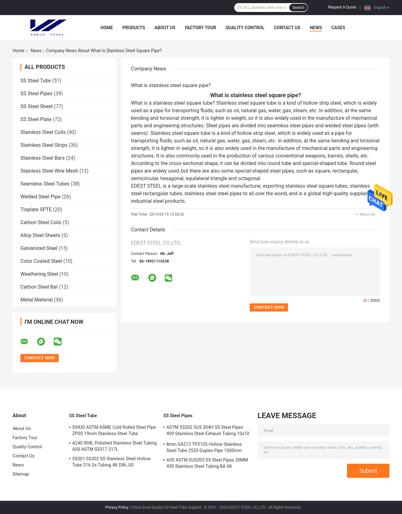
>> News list (365, 214)
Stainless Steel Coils (43, 132)
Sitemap (21, 474)
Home (106, 27)
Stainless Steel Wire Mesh (49, 171)
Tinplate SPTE (36, 210)
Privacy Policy (116, 507)
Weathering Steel (39, 274)
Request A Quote (342, 7)
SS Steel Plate (36, 119)
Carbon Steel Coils (41, 222)
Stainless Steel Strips (44, 145)
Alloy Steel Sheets (40, 235)
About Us (165, 27)
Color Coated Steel (41, 261)
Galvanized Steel (38, 248)
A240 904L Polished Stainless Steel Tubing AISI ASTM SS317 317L (114, 446)
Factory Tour (200, 27)
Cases (338, 27)
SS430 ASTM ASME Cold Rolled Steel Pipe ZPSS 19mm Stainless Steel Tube (114, 430)
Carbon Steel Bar (39, 287)
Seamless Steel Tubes (44, 184)
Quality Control (244, 27)
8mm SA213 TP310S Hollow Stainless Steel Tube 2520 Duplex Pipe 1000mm (204, 447)
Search (298, 7)
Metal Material (36, 300)
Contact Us (287, 27)
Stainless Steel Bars (42, 158)
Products (133, 27)
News (316, 27)
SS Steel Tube (35, 81)
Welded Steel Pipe (40, 197)
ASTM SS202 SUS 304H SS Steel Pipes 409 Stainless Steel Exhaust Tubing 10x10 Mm (207, 431)
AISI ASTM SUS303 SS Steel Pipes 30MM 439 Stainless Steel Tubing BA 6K (207, 463)
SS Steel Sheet (36, 106)
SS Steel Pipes (36, 94)
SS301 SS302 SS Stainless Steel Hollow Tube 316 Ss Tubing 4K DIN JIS (111, 461)
